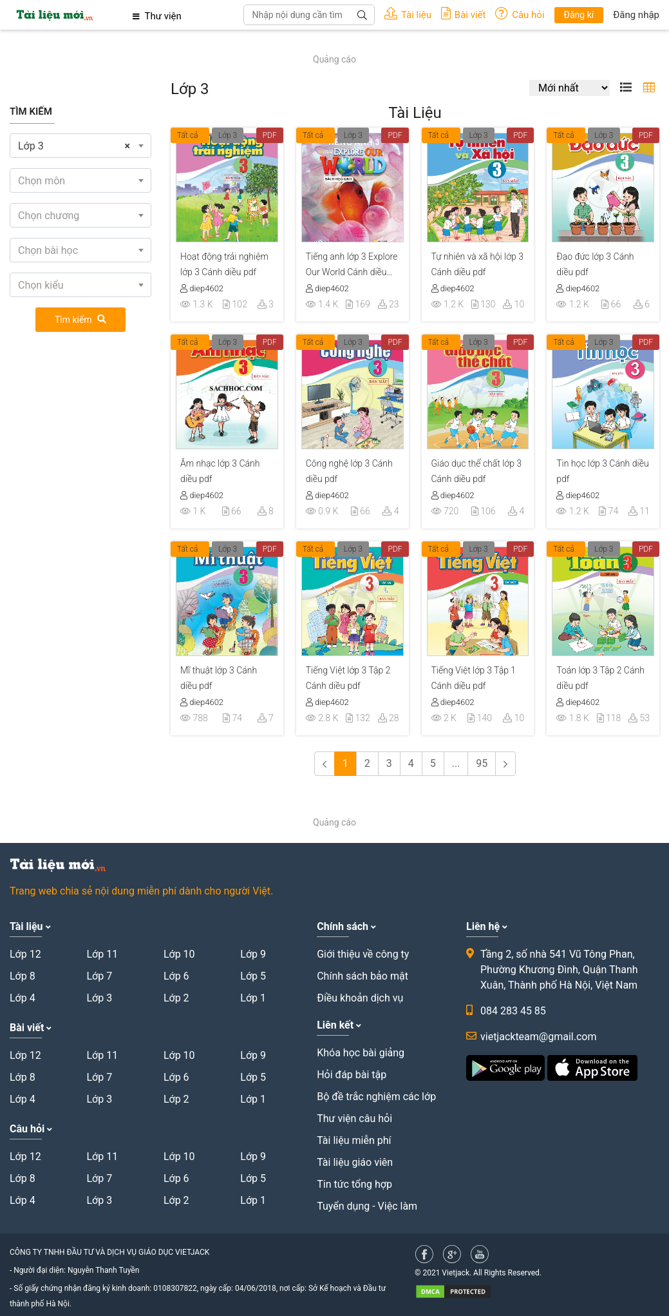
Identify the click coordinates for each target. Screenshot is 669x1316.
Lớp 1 (253, 998)
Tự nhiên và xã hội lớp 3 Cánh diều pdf (477, 264)
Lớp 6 (176, 976)
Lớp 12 (25, 954)
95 (481, 763)
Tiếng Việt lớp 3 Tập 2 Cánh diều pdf (348, 678)
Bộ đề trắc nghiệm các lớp (376, 1096)
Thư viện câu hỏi (354, 1118)
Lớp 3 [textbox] (74, 146)
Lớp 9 (253, 954)
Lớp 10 (179, 954)
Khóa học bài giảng (360, 1053)
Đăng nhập (636, 15)
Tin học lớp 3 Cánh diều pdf (602, 471)
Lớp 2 (176, 998)
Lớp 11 (102, 954)
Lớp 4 (22, 998)
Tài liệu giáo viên (355, 1162)
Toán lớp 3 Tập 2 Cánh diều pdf (600, 678)
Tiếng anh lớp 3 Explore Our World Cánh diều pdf (352, 266)
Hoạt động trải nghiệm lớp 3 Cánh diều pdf (224, 264)
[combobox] (80, 145)
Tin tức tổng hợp (354, 1184)
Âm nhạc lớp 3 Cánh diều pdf (219, 471)
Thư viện (157, 16)
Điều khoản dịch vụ (360, 998)
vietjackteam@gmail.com (538, 1037)
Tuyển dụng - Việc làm (367, 1206)
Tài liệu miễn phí (354, 1140)
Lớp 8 (22, 976)
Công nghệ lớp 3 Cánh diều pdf (349, 471)
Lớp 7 (99, 976)
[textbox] (80, 181)
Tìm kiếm (80, 319)
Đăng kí (579, 15)
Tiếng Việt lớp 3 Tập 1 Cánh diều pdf (473, 678)
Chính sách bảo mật (362, 976)
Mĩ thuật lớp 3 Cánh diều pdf (218, 678)
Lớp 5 (253, 976)
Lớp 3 (227, 135)
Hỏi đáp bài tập (351, 1075)
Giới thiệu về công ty (363, 954)
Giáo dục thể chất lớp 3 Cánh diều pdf (476, 471)
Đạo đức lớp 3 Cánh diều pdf (595, 264)
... (456, 763)
